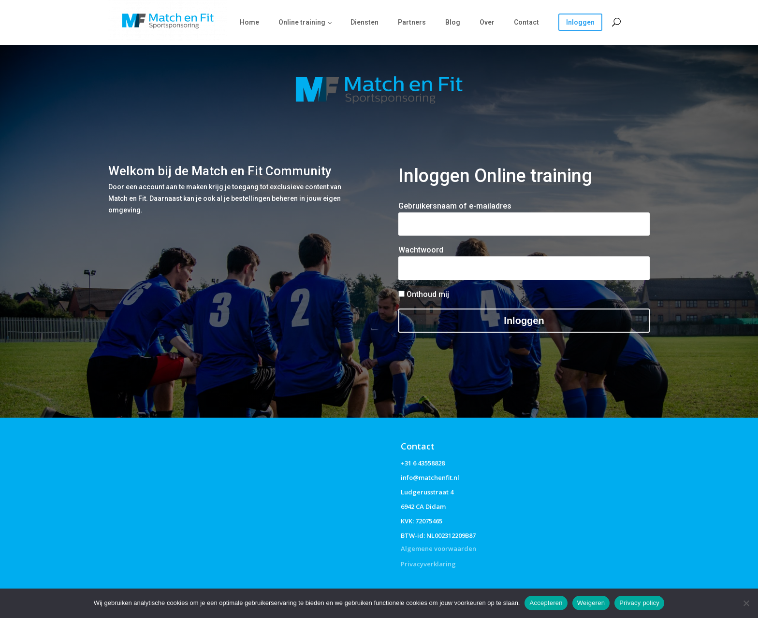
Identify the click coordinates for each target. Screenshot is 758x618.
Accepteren (545, 602)
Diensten (364, 22)
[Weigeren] (746, 603)
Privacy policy (639, 602)
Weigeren (591, 602)
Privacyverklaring (428, 564)
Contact (526, 22)
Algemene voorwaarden (438, 548)
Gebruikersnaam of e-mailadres (454, 206)
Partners (412, 22)
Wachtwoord (420, 249)
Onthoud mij (423, 294)
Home (249, 22)
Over (487, 22)
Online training (301, 22)
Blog (452, 22)
